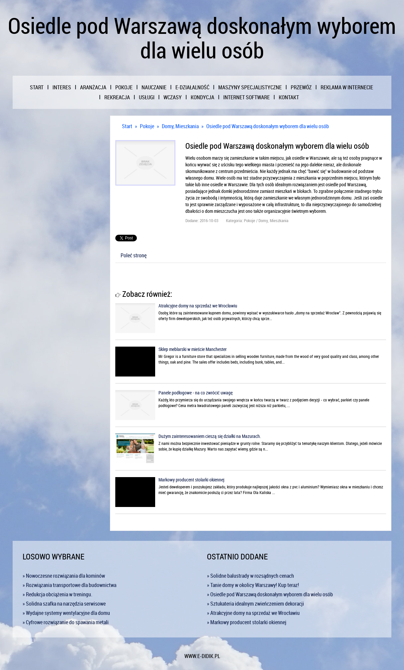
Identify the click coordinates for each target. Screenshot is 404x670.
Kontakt (289, 97)
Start (127, 126)
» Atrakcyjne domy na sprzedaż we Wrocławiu (253, 613)
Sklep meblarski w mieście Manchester (192, 349)
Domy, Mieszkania (180, 126)
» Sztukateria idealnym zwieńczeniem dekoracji (255, 603)
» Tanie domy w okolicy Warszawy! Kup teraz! (253, 585)
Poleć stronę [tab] (134, 255)
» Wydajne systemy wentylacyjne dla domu (66, 613)
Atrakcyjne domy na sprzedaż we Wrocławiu (197, 305)
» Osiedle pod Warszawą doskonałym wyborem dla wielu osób (270, 594)
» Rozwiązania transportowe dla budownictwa (69, 585)
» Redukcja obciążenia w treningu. (57, 594)
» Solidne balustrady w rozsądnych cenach (250, 575)
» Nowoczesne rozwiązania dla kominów (64, 575)
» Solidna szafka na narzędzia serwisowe (64, 603)
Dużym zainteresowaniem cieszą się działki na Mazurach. (209, 436)
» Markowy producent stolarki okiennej (246, 622)
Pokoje (147, 126)
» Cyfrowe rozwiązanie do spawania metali (66, 622)
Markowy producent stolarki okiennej (191, 479)
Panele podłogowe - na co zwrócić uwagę (195, 392)
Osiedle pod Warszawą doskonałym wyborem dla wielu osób (267, 126)
